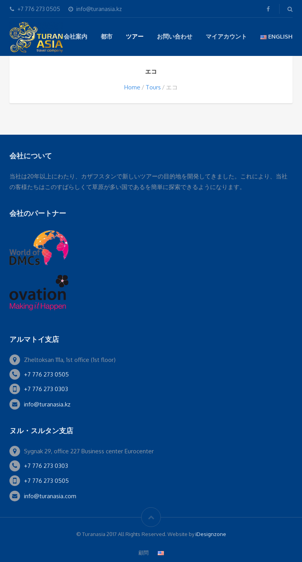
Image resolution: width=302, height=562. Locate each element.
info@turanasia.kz (47, 404)
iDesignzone (210, 534)
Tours (153, 87)
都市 (106, 36)
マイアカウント (226, 36)
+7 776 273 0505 (46, 374)
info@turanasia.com (50, 496)
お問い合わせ (174, 36)
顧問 (143, 552)
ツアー (135, 36)
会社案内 (75, 36)
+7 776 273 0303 (46, 389)
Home (132, 87)
